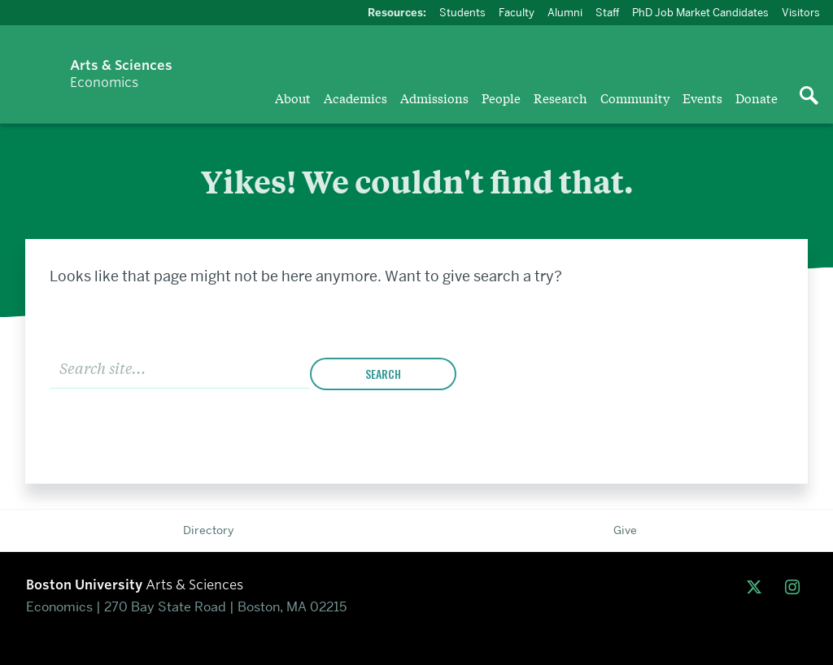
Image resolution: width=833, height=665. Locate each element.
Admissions (434, 97)
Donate (756, 97)
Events (702, 97)
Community (634, 97)
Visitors (801, 12)
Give (625, 530)
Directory (208, 530)
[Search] (180, 367)
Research (560, 97)
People (501, 97)
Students (462, 12)
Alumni (564, 12)
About (293, 97)
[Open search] (808, 96)
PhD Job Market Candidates (700, 12)
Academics (355, 97)
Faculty (516, 12)
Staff (607, 12)
